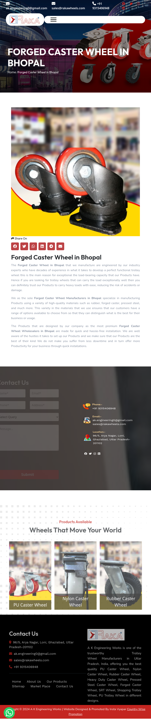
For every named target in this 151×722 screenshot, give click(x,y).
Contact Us (66, 701)
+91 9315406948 (21, 679)
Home (13, 695)
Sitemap (15, 701)
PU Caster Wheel (25, 620)
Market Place (39, 701)
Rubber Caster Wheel (126, 617)
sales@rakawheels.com (68, 6)
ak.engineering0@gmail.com (26, 6)
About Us (32, 695)
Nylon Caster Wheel (75, 617)
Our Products (58, 695)
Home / (13, 72)
